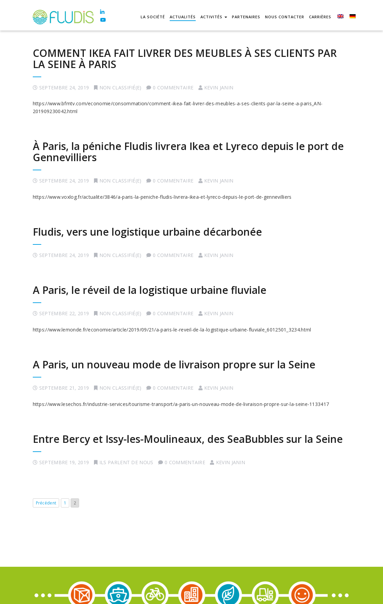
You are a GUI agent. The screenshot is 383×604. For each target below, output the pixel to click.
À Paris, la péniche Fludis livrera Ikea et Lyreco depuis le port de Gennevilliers (188, 151)
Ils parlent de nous (126, 462)
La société (153, 16)
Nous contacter (284, 16)
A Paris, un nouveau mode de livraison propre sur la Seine (174, 364)
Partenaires (246, 16)
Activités (213, 16)
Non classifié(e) (120, 87)
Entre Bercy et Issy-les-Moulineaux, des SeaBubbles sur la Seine (188, 439)
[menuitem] (339, 17)
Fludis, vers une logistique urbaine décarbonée (147, 232)
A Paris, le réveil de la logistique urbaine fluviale (149, 290)
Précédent (46, 503)
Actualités (183, 16)
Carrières (320, 16)
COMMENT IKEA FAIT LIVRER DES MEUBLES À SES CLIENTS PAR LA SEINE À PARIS (185, 58)
